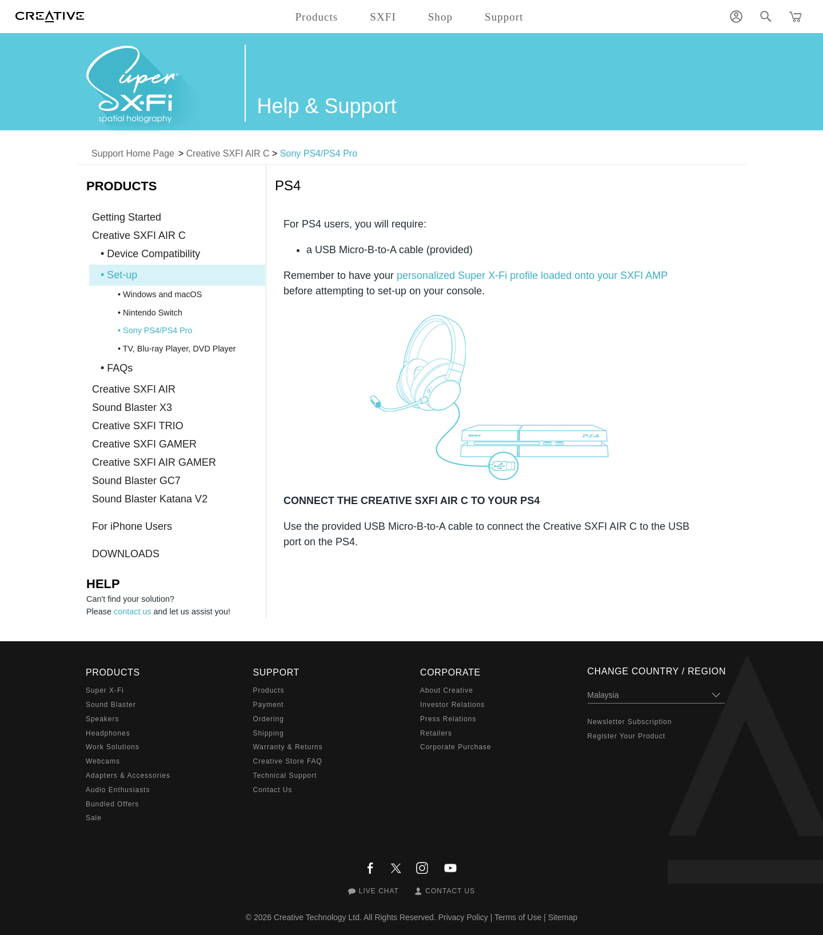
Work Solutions (112, 747)
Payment (268, 705)
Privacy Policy (463, 917)
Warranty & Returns (288, 747)
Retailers (436, 733)
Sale (94, 818)
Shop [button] (440, 17)
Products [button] (316, 17)
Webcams (103, 761)
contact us (132, 611)
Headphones (108, 733)
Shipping (268, 733)
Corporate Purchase (456, 747)
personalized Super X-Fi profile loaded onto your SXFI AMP (532, 275)
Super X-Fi (105, 690)
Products (269, 690)
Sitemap (562, 917)
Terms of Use (517, 917)
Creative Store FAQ (287, 761)
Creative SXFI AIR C (228, 153)
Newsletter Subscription (630, 722)
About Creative (446, 690)
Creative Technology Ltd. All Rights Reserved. (355, 917)
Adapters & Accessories (128, 776)
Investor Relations (452, 705)
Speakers (102, 719)
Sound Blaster (111, 705)
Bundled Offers (112, 804)
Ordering (268, 719)
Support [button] (504, 17)
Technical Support (285, 776)
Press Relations (448, 719)
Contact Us (273, 790)
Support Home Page (132, 153)
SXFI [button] (382, 17)
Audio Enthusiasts (118, 790)
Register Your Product (627, 736)
